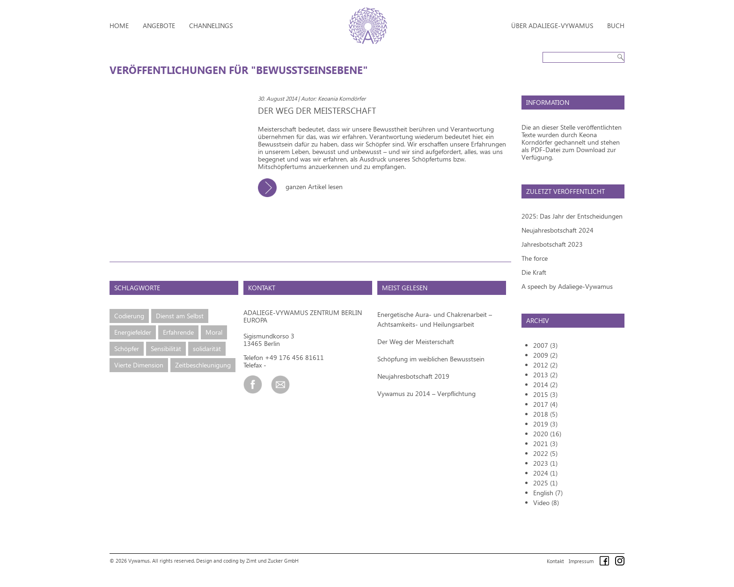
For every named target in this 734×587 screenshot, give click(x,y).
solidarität (207, 348)
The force (534, 258)
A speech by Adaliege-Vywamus (567, 286)
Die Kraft (533, 272)
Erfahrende (178, 332)
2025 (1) (545, 482)
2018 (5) (545, 414)
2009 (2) (545, 355)
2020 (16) (547, 433)
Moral (214, 332)
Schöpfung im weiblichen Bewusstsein (430, 358)
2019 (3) (545, 423)
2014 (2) (545, 384)
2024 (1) (545, 473)
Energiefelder (132, 332)
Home (119, 25)
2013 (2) (545, 374)
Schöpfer (126, 348)
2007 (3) (545, 345)
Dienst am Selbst (180, 315)
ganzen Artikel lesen (304, 186)
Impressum (581, 561)
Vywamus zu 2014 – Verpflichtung (426, 393)
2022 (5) (545, 453)
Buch (615, 25)
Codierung (129, 315)
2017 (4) (545, 404)
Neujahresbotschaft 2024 (557, 230)
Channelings (211, 25)
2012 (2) (545, 364)
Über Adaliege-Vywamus (552, 25)
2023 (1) (545, 463)
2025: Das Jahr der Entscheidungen (572, 216)
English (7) (548, 492)
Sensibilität (166, 348)
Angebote (159, 25)
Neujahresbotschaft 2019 (413, 376)
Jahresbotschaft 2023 (552, 244)
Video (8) (546, 502)
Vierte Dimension (138, 364)
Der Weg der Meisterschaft (415, 341)
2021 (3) (545, 443)
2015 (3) (545, 394)
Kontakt (555, 561)
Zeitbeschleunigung (203, 364)
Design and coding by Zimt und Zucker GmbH (247, 561)
